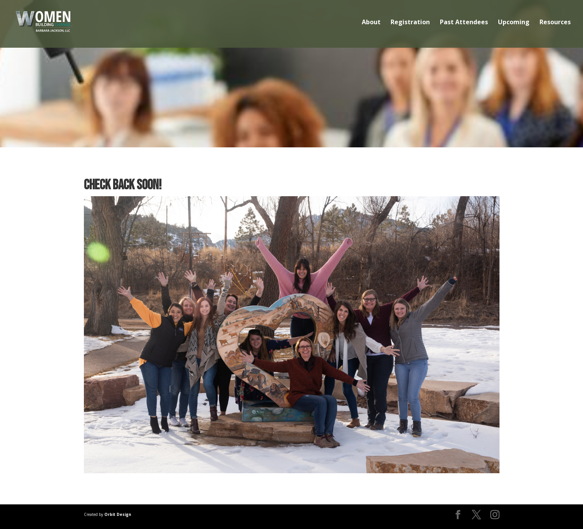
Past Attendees (464, 22)
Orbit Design (117, 514)
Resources (555, 22)
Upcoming (514, 22)
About (371, 22)
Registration (410, 22)
